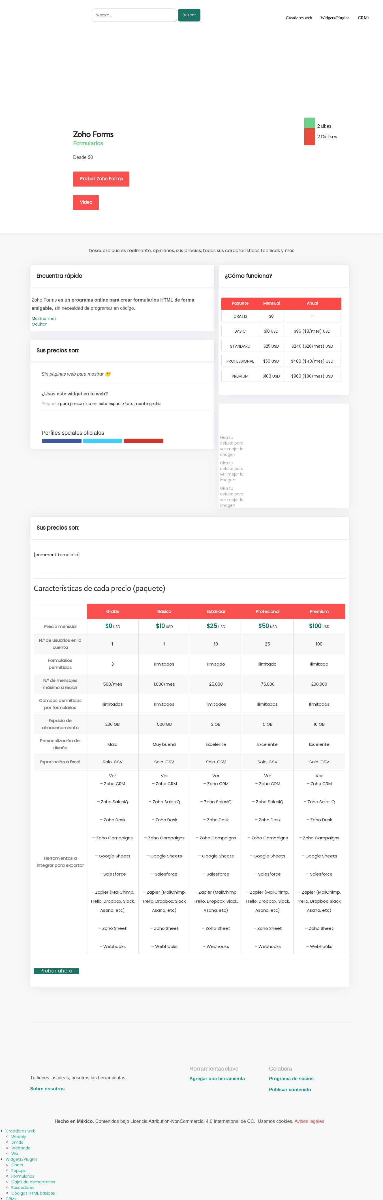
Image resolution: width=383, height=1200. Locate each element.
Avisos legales (309, 1119)
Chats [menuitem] (17, 1163)
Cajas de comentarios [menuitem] (33, 1180)
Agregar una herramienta (217, 1076)
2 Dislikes (320, 136)
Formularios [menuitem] (22, 1174)
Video (88, 200)
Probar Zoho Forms (103, 177)
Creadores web (299, 17)
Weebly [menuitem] (18, 1135)
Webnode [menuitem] (21, 1146)
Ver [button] (112, 774)
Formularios (88, 143)
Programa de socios (291, 1076)
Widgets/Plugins (334, 17)
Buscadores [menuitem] (22, 1186)
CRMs (363, 17)
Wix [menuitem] (14, 1152)
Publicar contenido (290, 1087)
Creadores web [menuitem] (21, 1129)
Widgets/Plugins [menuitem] (21, 1157)
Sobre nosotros (47, 1086)
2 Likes (317, 126)
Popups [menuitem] (18, 1169)
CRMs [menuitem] (11, 1197)
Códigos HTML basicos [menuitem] (33, 1191)
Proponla (50, 402)
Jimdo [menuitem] (17, 1140)
